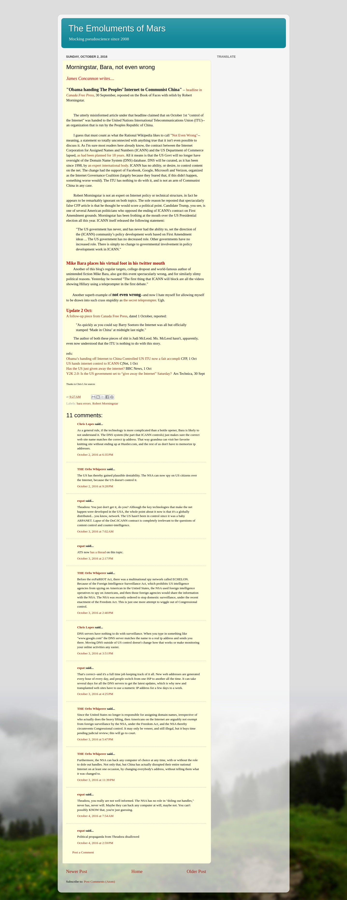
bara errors (84, 403)
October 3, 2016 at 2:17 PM (95, 558)
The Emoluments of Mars (117, 28)
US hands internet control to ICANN (92, 363)
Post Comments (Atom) (99, 881)
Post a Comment (83, 852)
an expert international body (108, 165)
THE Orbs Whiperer (91, 469)
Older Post (196, 871)
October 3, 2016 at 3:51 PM (95, 653)
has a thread (98, 552)
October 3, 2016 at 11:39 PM (96, 780)
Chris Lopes (85, 424)
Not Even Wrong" (185, 135)
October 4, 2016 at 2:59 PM (95, 843)
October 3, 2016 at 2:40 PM (95, 613)
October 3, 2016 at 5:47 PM (95, 739)
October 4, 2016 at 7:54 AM (95, 816)
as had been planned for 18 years (100, 155)
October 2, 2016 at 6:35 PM (95, 454)
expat (81, 501)
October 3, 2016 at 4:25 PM (95, 694)
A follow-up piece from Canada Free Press (96, 316)
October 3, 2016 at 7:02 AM (95, 531)
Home (136, 871)
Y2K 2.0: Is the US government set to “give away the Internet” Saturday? (119, 374)
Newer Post (76, 871)
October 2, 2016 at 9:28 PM (95, 486)
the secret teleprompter (139, 300)
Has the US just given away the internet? (95, 368)
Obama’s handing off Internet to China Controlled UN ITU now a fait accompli (123, 359)
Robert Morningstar (105, 403)
